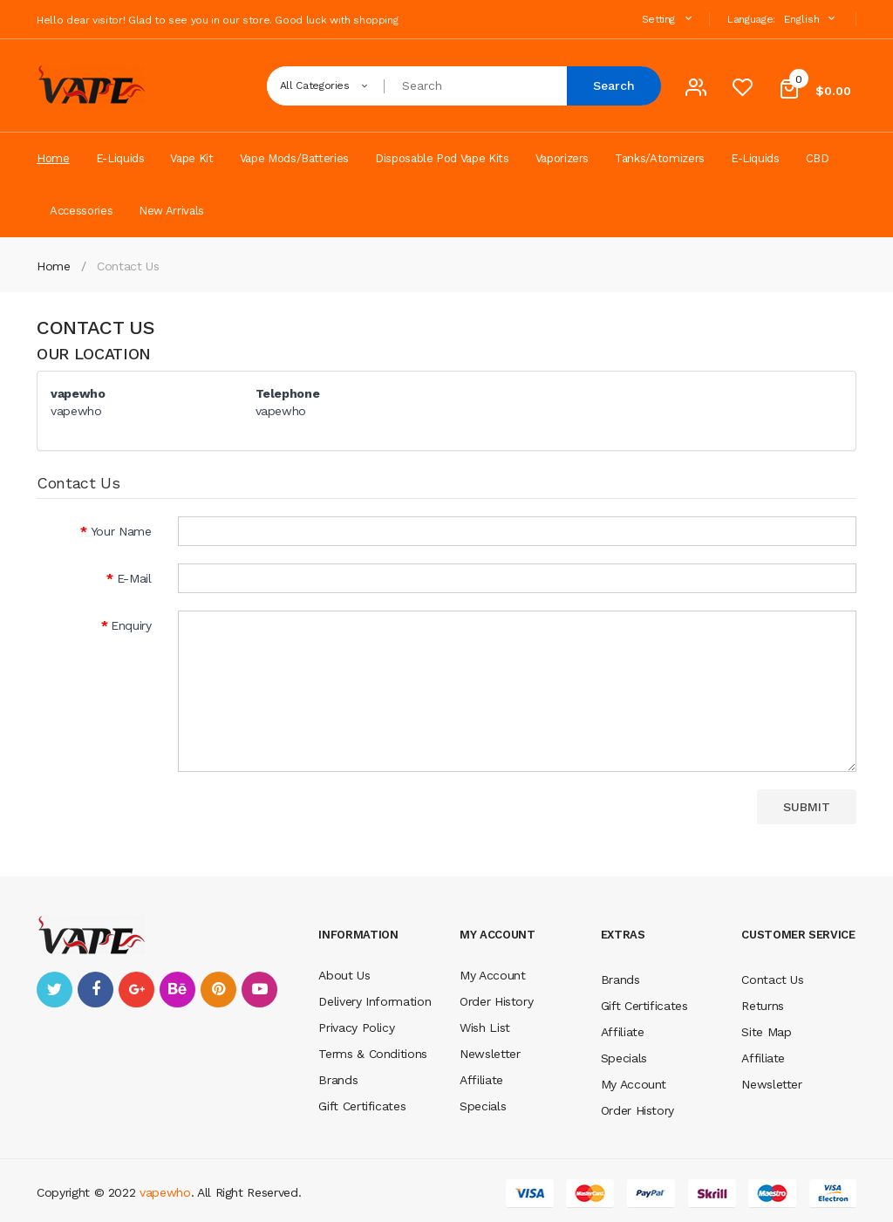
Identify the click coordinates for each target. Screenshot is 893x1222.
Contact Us (128, 266)
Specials (483, 1106)
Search (614, 85)
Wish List (485, 1027)
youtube (259, 989)
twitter (54, 989)
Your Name (121, 531)
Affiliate (481, 1080)
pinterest (218, 989)
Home (54, 266)
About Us (344, 975)
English (811, 18)
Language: (751, 19)
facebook (95, 989)
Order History (496, 1001)
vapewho (165, 1192)
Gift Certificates (362, 1106)
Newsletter (490, 1054)
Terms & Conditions (372, 1054)
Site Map (766, 1032)
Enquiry (131, 625)
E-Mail (134, 578)
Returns (762, 1006)
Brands (338, 1080)
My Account (493, 975)
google (136, 989)
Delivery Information (374, 1001)
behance (177, 989)
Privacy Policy (356, 1027)
